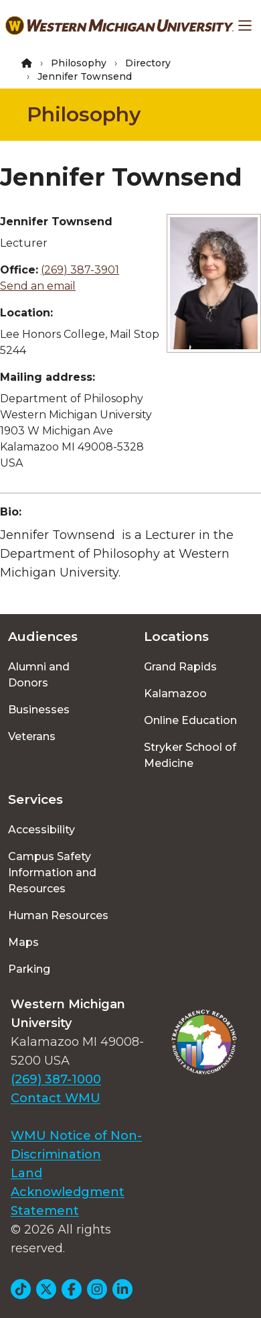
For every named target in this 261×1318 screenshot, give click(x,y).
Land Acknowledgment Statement (67, 1192)
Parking (29, 969)
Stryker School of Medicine (190, 755)
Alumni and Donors (39, 674)
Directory (148, 63)
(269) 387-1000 (56, 1079)
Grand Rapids (180, 666)
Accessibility (41, 829)
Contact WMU (55, 1098)
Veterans (32, 736)
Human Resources (58, 915)
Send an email (38, 286)
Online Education (190, 720)
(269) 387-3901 (80, 269)
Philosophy (78, 63)
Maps (23, 942)
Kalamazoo (175, 693)
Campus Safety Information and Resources (52, 872)
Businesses (39, 709)
